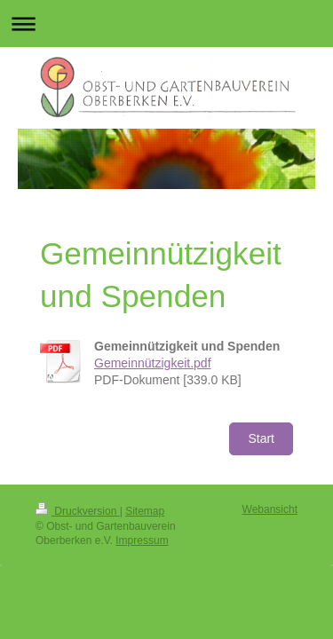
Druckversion (78, 511)
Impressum (141, 540)
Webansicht (269, 509)
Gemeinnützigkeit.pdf (152, 363)
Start (261, 438)
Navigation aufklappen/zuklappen (166, 23)
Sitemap (144, 511)
